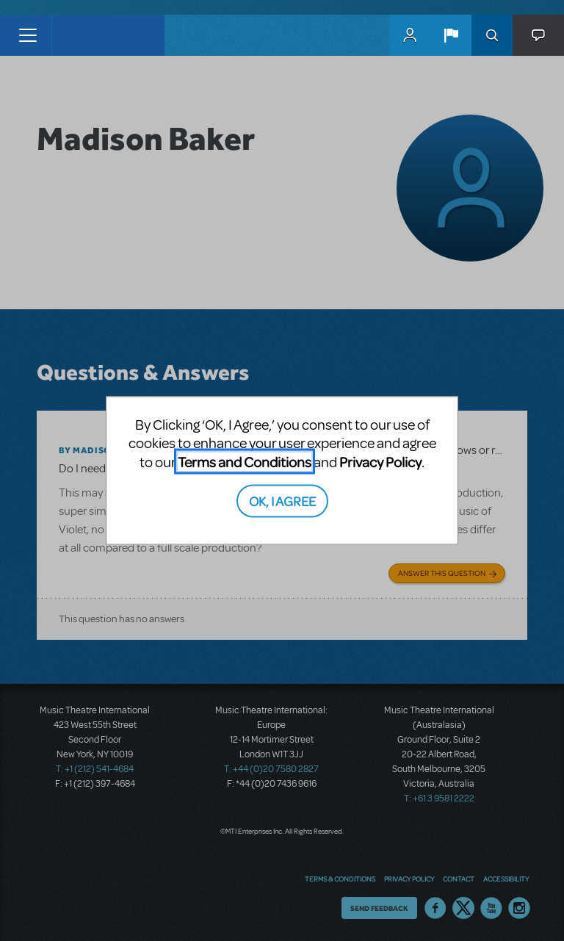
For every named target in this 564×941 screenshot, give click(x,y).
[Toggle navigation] (27, 35)
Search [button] (492, 35)
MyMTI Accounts (409, 35)
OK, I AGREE (282, 500)
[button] (450, 35)
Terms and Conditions (244, 461)
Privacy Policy (380, 461)
